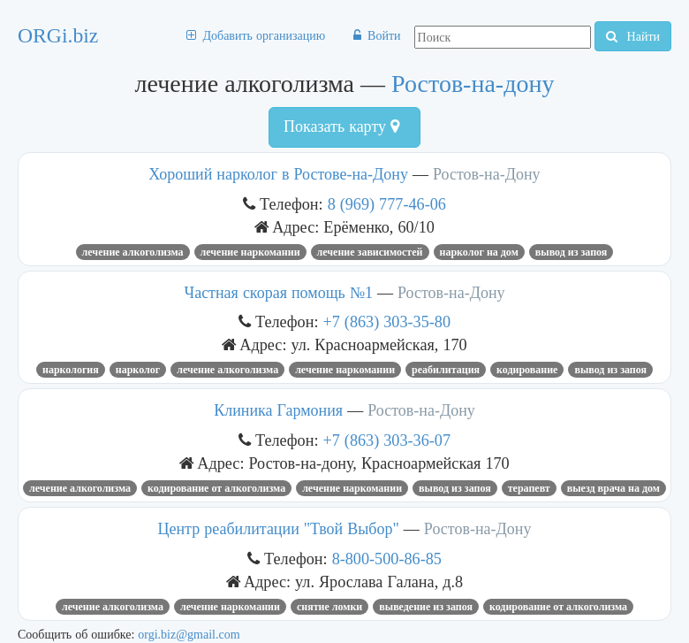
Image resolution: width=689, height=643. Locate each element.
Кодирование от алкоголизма (216, 488)
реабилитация (446, 369)
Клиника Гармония (278, 410)
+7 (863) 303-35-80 (387, 321)
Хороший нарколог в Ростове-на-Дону (278, 174)
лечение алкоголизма (133, 252)
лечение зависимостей (370, 252)
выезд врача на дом (613, 488)
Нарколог (138, 369)
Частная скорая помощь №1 (278, 293)
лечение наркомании (250, 252)
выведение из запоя (426, 606)
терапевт (529, 488)
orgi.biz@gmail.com (188, 634)
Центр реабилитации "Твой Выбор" (277, 529)
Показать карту (341, 126)
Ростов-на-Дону (487, 174)
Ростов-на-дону (472, 83)
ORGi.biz (58, 35)
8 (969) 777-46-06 (387, 203)
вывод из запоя (571, 252)
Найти (633, 36)
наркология (70, 369)
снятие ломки (329, 606)
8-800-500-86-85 (387, 558)
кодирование (526, 369)
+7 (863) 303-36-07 (387, 440)
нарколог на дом (479, 252)
